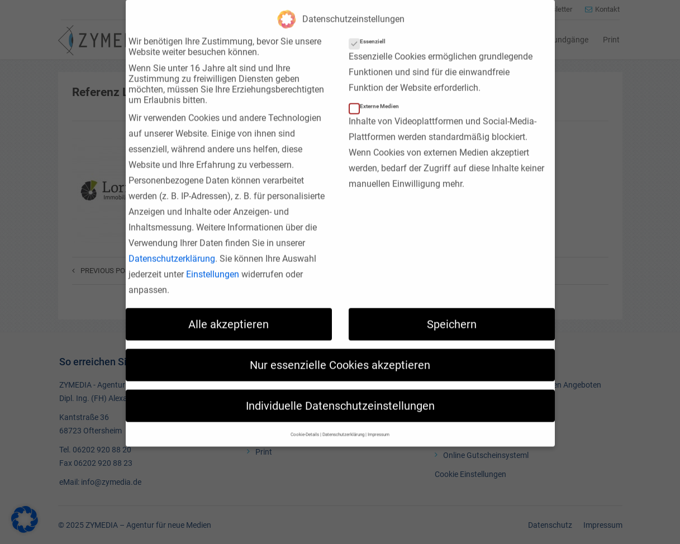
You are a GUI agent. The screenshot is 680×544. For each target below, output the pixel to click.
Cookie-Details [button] (305, 421)
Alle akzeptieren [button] (228, 311)
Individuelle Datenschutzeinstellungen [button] (340, 393)
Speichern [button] (452, 311)
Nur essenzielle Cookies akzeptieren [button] (340, 352)
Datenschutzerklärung (172, 246)
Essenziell (371, 29)
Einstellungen (212, 261)
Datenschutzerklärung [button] (343, 421)
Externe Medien (377, 93)
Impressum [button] (378, 421)
